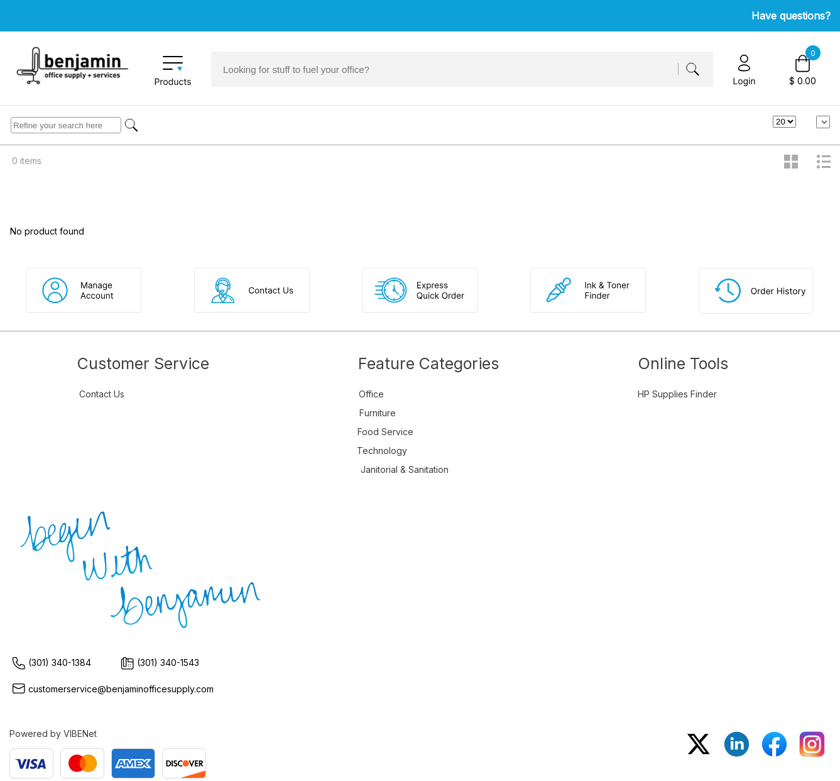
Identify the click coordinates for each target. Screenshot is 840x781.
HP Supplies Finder (677, 394)
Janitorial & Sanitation (405, 469)
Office (371, 394)
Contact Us (101, 394)
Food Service (385, 431)
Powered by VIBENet (53, 733)
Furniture (377, 412)
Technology (382, 450)
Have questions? (791, 15)
